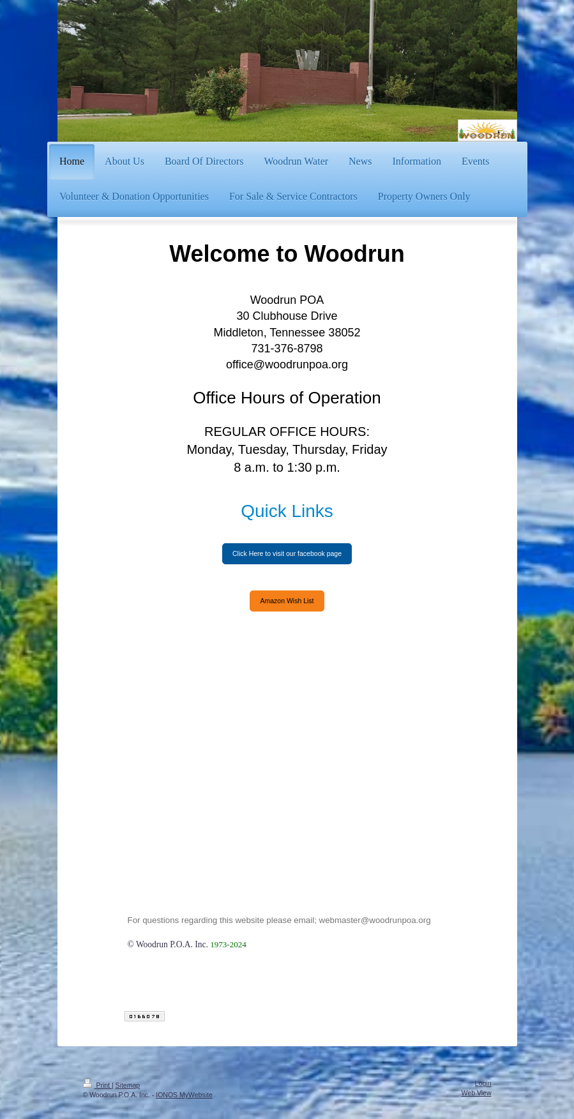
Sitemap (128, 1085)
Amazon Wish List (286, 601)
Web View (477, 1093)
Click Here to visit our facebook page (287, 553)
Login (483, 1083)
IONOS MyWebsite (184, 1095)
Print (97, 1085)
